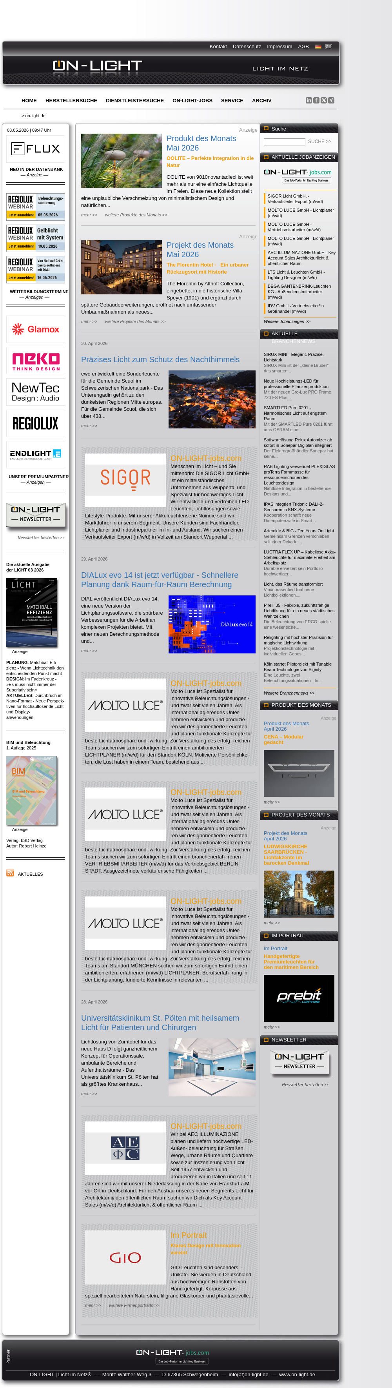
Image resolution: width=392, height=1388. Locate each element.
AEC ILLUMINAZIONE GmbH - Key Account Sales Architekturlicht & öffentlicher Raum (302, 258)
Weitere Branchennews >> (289, 693)
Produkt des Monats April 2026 (286, 726)
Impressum (279, 46)
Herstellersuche (71, 100)
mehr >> (89, 214)
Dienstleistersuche (135, 100)
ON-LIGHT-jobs (192, 100)
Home (29, 100)
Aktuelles (30, 874)
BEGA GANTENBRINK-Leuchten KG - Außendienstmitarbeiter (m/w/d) (299, 291)
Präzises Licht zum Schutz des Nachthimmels (160, 359)
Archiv (262, 100)
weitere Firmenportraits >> (134, 1305)
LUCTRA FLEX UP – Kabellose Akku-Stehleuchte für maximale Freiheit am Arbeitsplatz (300, 557)
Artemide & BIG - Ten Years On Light (299, 530)
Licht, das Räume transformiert (293, 584)
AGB (303, 46)
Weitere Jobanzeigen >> (287, 321)
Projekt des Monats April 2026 (285, 836)
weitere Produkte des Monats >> (136, 214)
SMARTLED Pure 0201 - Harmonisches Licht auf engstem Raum (295, 413)
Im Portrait (189, 1235)
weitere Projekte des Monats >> (135, 321)
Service (232, 100)
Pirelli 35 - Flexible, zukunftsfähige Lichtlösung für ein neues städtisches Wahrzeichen (299, 611)
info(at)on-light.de (249, 1374)
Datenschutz (247, 46)
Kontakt (218, 46)
